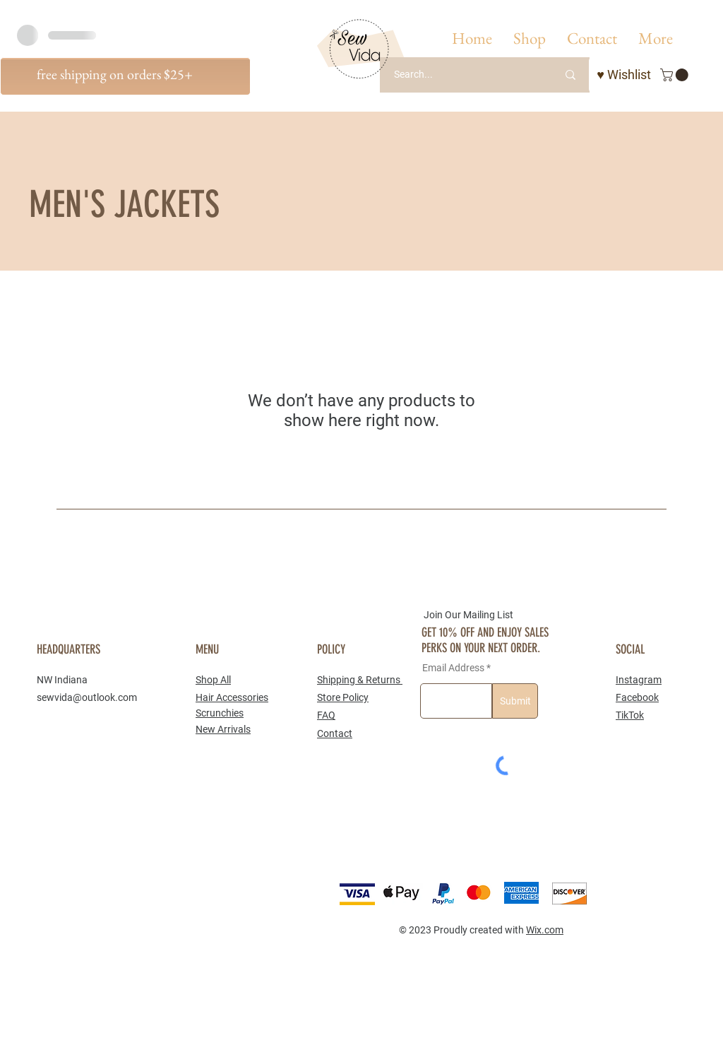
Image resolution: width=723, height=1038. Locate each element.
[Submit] (515, 701)
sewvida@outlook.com (87, 697)
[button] (529, 38)
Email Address (453, 668)
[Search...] (458, 75)
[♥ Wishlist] (624, 75)
